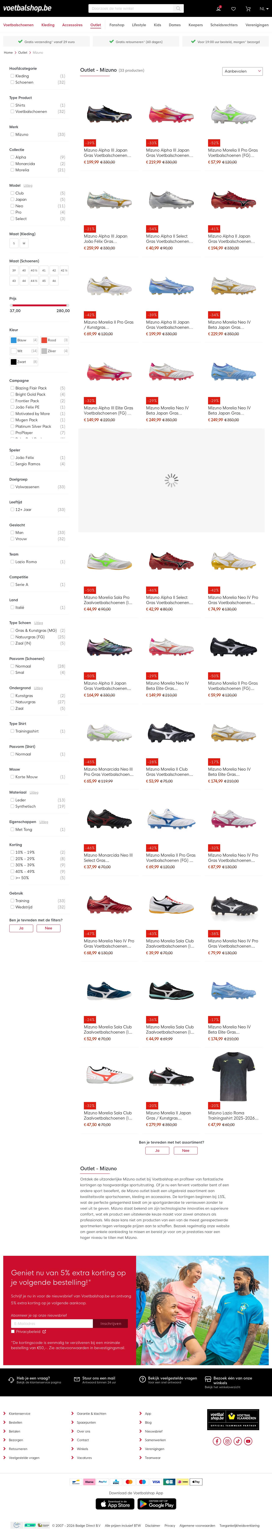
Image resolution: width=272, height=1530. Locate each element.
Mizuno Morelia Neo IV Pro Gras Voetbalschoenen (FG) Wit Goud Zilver (233, 600)
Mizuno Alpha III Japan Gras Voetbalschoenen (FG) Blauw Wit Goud (167, 325)
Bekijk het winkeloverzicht (222, 1387)
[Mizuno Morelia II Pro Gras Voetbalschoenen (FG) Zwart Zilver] (233, 651)
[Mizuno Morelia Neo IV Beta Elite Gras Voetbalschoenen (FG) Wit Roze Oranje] (171, 651)
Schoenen (24, 82)
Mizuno (21, 134)
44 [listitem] (24, 281)
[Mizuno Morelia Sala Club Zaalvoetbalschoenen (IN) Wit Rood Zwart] (109, 1080)
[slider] (11, 305)
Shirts (20, 105)
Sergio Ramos (27, 464)
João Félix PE (27, 407)
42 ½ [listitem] (64, 270)
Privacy (170, 1526)
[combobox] (136, 8)
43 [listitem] (14, 281)
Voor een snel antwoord (164, 1382)
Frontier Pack (27, 401)
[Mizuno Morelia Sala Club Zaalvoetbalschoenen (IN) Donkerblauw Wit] (109, 994)
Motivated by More (32, 414)
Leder (20, 800)
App (148, 1414)
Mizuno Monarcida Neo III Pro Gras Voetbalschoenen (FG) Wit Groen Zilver (109, 772)
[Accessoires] (72, 22)
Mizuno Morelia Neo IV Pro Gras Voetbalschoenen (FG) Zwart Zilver (233, 944)
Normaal (23, 666)
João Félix (24, 457)
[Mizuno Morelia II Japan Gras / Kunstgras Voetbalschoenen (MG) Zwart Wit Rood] (171, 1080)
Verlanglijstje (233, 9)
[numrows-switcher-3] (209, 71)
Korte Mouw (26, 777)
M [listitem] (24, 243)
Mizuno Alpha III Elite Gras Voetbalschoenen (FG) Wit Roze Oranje (109, 411)
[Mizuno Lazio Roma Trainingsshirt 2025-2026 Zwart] (233, 1080)
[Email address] (52, 1323)
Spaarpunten (86, 1423)
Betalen (14, 1431)
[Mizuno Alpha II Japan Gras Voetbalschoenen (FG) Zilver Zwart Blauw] (109, 651)
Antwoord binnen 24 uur (99, 1382)
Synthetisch (25, 806)
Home (9, 53)
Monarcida (25, 164)
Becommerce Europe (16, 1525)
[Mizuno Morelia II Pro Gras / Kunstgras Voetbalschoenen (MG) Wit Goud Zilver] (109, 290)
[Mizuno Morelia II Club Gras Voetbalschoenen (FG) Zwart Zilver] (171, 737)
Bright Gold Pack (30, 394)
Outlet (23, 53)
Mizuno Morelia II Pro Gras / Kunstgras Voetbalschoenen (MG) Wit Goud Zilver (109, 325)
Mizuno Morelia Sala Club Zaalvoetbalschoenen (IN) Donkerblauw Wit (108, 1030)
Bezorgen (16, 1440)
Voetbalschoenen (31, 111)
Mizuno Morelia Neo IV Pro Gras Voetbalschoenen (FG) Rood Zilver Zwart (109, 944)
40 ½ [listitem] (34, 270)
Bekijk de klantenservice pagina (39, 1382)
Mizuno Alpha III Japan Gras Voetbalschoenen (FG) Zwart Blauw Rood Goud (106, 153)
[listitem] (39, 76)
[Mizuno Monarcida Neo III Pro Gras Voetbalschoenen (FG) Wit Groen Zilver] (109, 737)
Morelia (22, 170)
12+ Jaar (23, 509)
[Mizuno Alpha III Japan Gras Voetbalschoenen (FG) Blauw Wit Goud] (171, 290)
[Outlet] (95, 22)
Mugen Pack (26, 420)
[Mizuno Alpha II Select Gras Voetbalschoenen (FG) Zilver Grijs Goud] (171, 204)
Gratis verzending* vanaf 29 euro (49, 42)
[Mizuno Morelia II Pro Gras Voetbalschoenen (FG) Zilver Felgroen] (233, 118)
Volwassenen (27, 487)
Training (22, 901)
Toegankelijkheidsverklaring (239, 1526)
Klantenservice (19, 1414)
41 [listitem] (44, 270)
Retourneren (18, 1449)
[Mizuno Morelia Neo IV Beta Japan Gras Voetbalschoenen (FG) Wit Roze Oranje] (171, 375)
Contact (83, 1440)
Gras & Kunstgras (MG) (36, 630)
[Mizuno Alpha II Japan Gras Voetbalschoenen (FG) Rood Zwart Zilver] (233, 204)
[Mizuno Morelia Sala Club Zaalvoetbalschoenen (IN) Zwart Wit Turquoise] (171, 994)
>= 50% (22, 878)
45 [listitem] (44, 281)
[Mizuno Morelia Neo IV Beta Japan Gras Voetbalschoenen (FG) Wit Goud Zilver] (233, 290)
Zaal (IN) (23, 643)
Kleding (22, 76)
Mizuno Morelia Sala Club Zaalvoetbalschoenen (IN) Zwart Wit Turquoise (170, 1030)
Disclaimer (152, 1526)
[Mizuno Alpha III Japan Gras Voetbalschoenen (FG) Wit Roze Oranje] (171, 118)
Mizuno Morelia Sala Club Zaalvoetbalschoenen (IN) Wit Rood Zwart (108, 1116)
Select (21, 219)
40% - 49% (25, 871)
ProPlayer (24, 433)
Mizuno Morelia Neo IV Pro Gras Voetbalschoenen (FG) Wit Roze (233, 858)
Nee (185, 1150)
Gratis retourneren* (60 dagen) (139, 42)
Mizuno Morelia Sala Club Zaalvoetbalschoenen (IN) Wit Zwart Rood (170, 944)
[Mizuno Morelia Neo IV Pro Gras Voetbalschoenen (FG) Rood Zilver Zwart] (109, 908)
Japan (21, 199)
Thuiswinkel (43, 1525)
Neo (19, 206)
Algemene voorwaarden (197, 1526)
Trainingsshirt (27, 731)
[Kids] (157, 22)
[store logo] (35, 8)
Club (19, 193)
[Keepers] (196, 22)
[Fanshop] (116, 22)
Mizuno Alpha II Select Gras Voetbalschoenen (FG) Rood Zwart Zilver (167, 600)
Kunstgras (24, 696)
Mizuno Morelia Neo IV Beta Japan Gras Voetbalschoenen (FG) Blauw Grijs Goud (229, 411)
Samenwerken (155, 1440)
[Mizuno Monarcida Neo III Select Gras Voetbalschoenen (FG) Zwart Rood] (109, 823)
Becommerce (30, 1525)
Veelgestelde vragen (24, 1458)
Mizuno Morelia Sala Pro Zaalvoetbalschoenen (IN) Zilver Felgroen (108, 600)
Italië (19, 607)
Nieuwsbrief (154, 1431)
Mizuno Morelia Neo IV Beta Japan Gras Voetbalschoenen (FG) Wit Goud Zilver (233, 325)
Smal (19, 672)
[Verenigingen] (257, 22)
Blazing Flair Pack (31, 388)
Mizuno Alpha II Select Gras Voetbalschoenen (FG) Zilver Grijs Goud (167, 239)
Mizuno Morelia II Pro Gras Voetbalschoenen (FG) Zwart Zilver (233, 686)
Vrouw (21, 539)
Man (19, 532)
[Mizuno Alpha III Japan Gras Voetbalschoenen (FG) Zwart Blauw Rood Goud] (109, 118)
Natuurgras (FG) (30, 637)
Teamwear (153, 1458)
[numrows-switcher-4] (216, 71)
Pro (18, 212)
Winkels (82, 1449)
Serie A (21, 584)
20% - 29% (25, 859)
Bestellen (15, 1423)
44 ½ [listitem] (34, 281)
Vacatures (84, 1458)
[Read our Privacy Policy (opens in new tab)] (44, 1331)
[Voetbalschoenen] (18, 22)
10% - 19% (25, 852)
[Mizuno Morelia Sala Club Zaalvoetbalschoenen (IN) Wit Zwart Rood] (171, 908)
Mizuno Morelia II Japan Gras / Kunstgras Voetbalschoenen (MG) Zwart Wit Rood (168, 1116)
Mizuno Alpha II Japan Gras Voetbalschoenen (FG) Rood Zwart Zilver (229, 239)
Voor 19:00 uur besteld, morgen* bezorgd (228, 42)
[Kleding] (48, 22)
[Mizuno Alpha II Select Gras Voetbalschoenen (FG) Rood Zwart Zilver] (171, 565)
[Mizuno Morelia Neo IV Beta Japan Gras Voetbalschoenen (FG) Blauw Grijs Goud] (233, 375)
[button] (264, 8)
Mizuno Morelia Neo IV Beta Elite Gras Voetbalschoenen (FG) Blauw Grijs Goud (229, 1030)
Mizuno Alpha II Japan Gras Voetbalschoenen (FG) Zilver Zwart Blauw (106, 686)
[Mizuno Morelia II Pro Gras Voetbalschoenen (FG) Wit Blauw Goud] (171, 823)
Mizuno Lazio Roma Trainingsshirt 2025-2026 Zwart (231, 1116)
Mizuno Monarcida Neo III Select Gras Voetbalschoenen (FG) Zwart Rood (108, 858)
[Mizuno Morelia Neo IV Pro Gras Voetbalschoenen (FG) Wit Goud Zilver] (233, 565)
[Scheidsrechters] (224, 22)
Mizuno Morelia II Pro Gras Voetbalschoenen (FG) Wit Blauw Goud (171, 858)
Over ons (83, 1431)
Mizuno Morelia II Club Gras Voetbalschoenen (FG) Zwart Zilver (167, 772)
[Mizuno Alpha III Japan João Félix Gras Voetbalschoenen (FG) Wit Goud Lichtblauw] (109, 204)
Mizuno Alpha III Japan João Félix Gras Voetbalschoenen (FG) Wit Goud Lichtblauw (109, 239)
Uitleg (28, 186)
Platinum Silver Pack (33, 426)
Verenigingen (154, 1449)
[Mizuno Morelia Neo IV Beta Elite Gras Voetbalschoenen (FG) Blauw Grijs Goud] (233, 994)
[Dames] (175, 22)
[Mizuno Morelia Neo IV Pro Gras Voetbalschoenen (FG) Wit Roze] (233, 823)
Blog (148, 1423)
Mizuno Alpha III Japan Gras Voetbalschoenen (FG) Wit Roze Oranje (167, 153)
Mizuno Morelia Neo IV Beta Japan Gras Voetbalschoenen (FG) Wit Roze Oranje (171, 411)
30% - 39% (25, 865)
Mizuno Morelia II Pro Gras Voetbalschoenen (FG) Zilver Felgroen (233, 153)
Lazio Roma (26, 562)
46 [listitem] (54, 281)
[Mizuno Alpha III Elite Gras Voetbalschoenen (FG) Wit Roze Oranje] (109, 375)
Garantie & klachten (91, 1414)
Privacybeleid (28, 1331)
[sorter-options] (242, 71)
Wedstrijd (23, 907)
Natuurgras (25, 702)
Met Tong (23, 829)
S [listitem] (14, 243)
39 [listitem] (14, 270)
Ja (157, 1150)
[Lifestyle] (139, 22)
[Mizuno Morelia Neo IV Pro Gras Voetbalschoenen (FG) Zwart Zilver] (233, 908)
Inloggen (218, 9)
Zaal (19, 708)
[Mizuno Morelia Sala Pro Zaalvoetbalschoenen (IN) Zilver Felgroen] (109, 565)
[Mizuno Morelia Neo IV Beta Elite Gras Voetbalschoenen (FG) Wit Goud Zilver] (233, 737)
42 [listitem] (54, 270)
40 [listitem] (24, 270)
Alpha (20, 157)
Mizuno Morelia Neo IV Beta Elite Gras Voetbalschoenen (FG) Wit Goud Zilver (233, 772)
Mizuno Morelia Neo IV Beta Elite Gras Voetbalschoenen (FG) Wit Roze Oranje (171, 686)
